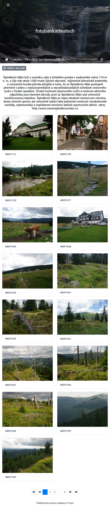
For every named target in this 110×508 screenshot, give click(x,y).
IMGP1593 (10, 477)
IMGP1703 (10, 200)
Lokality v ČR (20, 59)
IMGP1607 (10, 385)
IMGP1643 (10, 338)
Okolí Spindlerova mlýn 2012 (49, 59)
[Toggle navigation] (8, 5)
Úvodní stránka (6, 59)
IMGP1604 (10, 431)
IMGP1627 (65, 339)
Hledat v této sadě (14, 68)
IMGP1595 (65, 431)
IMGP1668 (65, 246)
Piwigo (70, 503)
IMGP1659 (10, 292)
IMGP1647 (65, 292)
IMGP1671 (65, 200)
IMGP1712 (10, 154)
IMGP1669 (10, 246)
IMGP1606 (65, 385)
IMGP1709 (65, 154)
